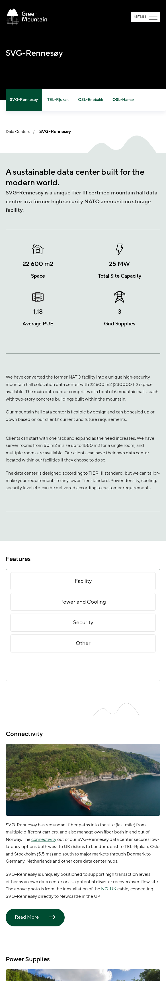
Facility (83, 581)
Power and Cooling (83, 601)
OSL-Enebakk (90, 99)
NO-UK (108, 889)
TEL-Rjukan (58, 99)
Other (83, 643)
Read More (27, 917)
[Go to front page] (26, 17)
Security (83, 622)
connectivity (43, 839)
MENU (145, 17)
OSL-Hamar (123, 99)
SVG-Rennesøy (24, 99)
